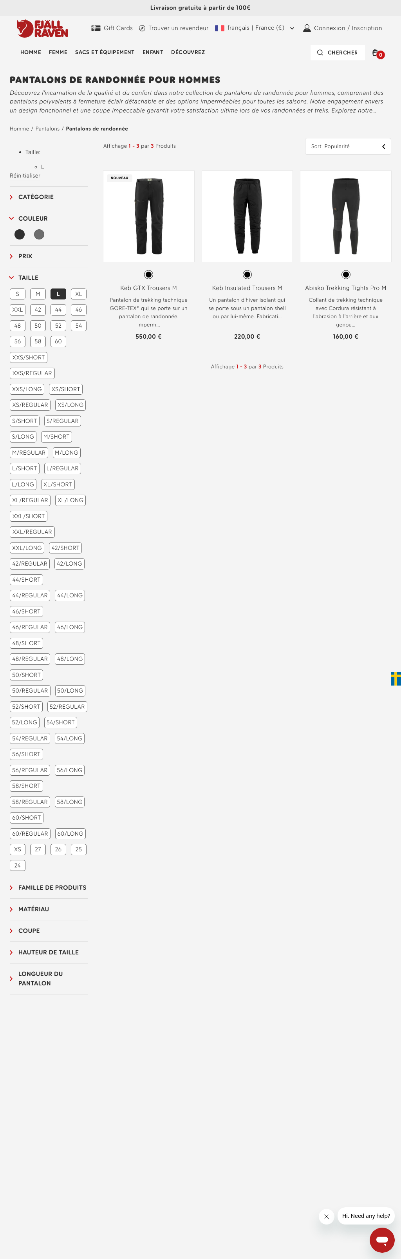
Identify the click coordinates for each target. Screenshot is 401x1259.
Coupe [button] (29, 930)
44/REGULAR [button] (30, 595)
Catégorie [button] (36, 197)
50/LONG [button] (70, 690)
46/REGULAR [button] (30, 627)
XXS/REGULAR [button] (32, 373)
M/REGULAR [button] (28, 452)
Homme (30, 52)
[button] (376, 52)
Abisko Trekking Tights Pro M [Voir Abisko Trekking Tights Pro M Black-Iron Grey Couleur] (346, 288)
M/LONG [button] (66, 452)
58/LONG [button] (70, 801)
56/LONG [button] (70, 770)
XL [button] (78, 294)
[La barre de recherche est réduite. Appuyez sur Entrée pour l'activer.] (338, 52)
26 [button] (58, 849)
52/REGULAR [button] (67, 706)
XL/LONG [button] (71, 500)
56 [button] (17, 341)
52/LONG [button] (24, 722)
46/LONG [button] (70, 627)
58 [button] (37, 341)
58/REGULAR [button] (30, 801)
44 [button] (58, 309)
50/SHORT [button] (26, 674)
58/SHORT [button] (26, 785)
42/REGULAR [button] (29, 563)
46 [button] (78, 309)
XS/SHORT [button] (66, 389)
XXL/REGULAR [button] (32, 531)
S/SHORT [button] (24, 421)
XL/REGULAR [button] (30, 500)
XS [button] (17, 849)
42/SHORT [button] (65, 547)
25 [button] (79, 849)
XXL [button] (17, 309)
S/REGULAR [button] (63, 421)
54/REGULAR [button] (30, 738)
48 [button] (17, 325)
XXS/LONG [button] (27, 389)
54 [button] (78, 325)
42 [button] (38, 309)
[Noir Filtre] (19, 234)
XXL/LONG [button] (27, 547)
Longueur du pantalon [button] (40, 978)
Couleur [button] (33, 218)
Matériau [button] (33, 909)
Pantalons (48, 128)
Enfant (153, 52)
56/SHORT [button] (26, 754)
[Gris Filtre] (39, 234)
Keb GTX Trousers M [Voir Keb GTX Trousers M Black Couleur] (148, 288)
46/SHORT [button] (26, 611)
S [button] (17, 294)
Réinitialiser (25, 175)
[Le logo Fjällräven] (42, 28)
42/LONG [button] (69, 563)
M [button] (38, 294)
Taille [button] (28, 277)
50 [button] (38, 325)
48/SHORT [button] (26, 643)
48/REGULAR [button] (30, 658)
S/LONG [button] (23, 436)
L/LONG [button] (23, 484)
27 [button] (38, 849)
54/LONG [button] (70, 738)
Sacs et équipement (105, 52)
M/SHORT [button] (56, 436)
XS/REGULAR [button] (30, 404)
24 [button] (17, 865)
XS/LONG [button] (70, 404)
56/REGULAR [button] (30, 770)
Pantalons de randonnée (97, 128)
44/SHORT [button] (26, 579)
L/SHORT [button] (24, 468)
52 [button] (58, 325)
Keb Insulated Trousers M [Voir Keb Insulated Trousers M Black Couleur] (247, 288)
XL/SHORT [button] (57, 484)
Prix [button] (25, 256)
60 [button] (58, 341)
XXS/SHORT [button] (29, 357)
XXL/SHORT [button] (29, 516)
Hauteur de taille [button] (48, 952)
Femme (58, 52)
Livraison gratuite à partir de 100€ (200, 7)
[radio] (148, 274)
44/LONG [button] (70, 595)
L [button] (58, 294)
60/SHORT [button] (26, 817)
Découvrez (188, 52)
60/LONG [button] (70, 833)
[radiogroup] (149, 274)
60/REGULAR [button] (30, 833)
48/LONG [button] (70, 658)
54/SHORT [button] (61, 722)
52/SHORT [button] (26, 706)
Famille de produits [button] (52, 887)
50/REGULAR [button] (30, 690)
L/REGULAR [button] (63, 468)
